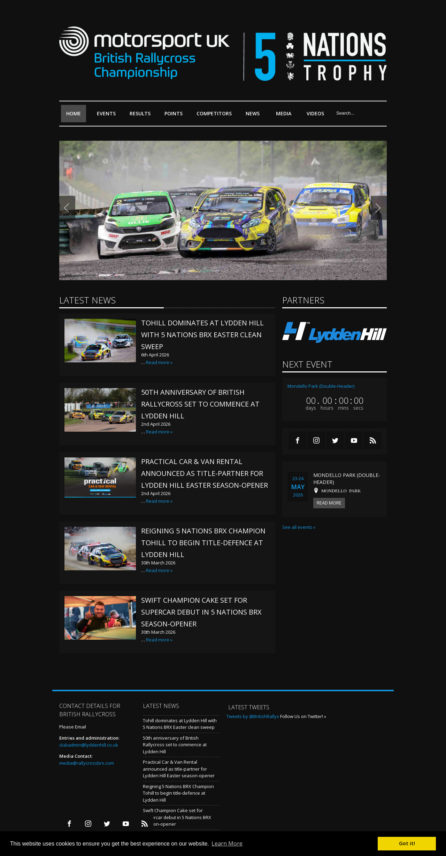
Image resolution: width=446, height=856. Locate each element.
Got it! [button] (407, 843)
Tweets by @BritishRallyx (252, 716)
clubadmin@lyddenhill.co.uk (88, 745)
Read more (329, 503)
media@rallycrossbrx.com (86, 763)
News (253, 113)
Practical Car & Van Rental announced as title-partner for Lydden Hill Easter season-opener (204, 473)
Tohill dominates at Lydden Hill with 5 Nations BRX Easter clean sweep (202, 334)
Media (283, 113)
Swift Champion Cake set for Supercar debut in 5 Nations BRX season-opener (201, 611)
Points (175, 116)
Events (108, 116)
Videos (315, 113)
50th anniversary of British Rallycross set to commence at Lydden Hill (200, 404)
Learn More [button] (227, 843)
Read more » (159, 362)
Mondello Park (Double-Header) (320, 386)
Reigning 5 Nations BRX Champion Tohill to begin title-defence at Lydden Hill (203, 542)
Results (142, 116)
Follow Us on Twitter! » (303, 716)
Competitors (214, 113)
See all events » (298, 527)
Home (73, 113)
